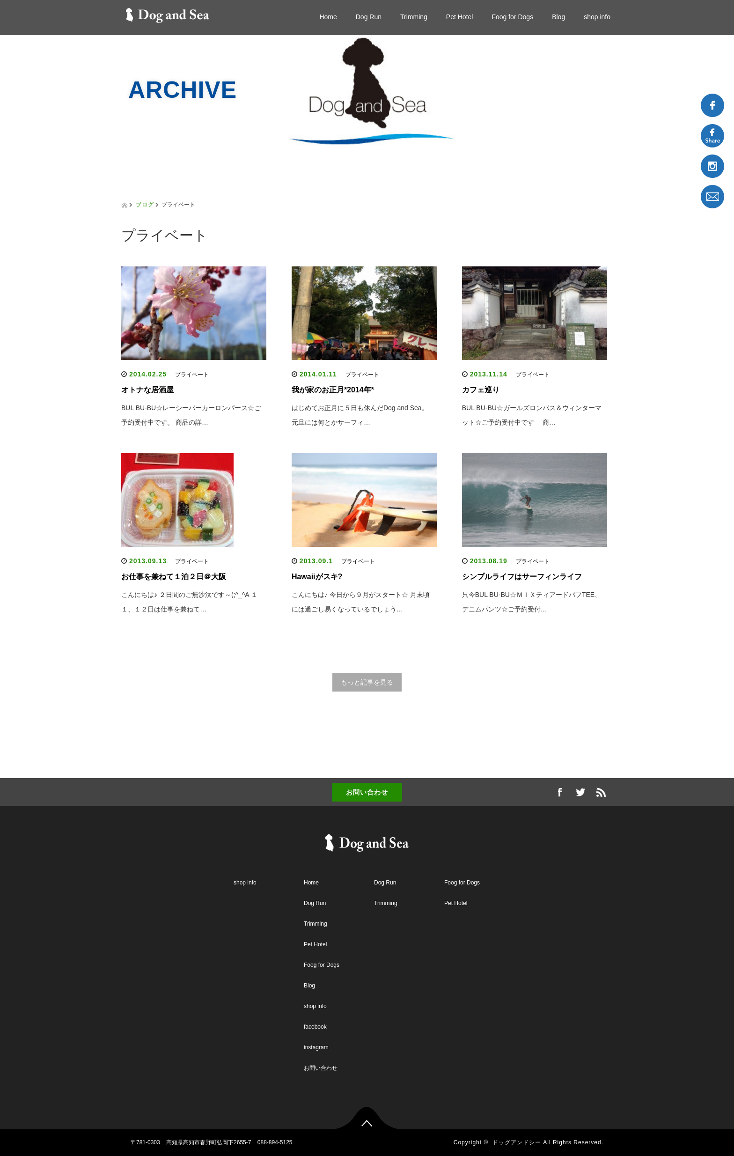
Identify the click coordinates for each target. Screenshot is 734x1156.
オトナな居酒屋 (147, 390)
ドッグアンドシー (516, 1142)
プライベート (192, 374)
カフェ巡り (480, 390)
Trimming (413, 17)
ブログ (145, 204)
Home (328, 17)
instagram (316, 1047)
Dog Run (369, 17)
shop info (597, 17)
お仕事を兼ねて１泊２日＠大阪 (173, 577)
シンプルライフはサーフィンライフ (522, 577)
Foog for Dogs (512, 17)
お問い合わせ (367, 792)
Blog (558, 17)
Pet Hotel (459, 17)
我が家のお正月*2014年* (333, 390)
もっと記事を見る (367, 682)
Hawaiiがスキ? (317, 577)
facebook (315, 1026)
